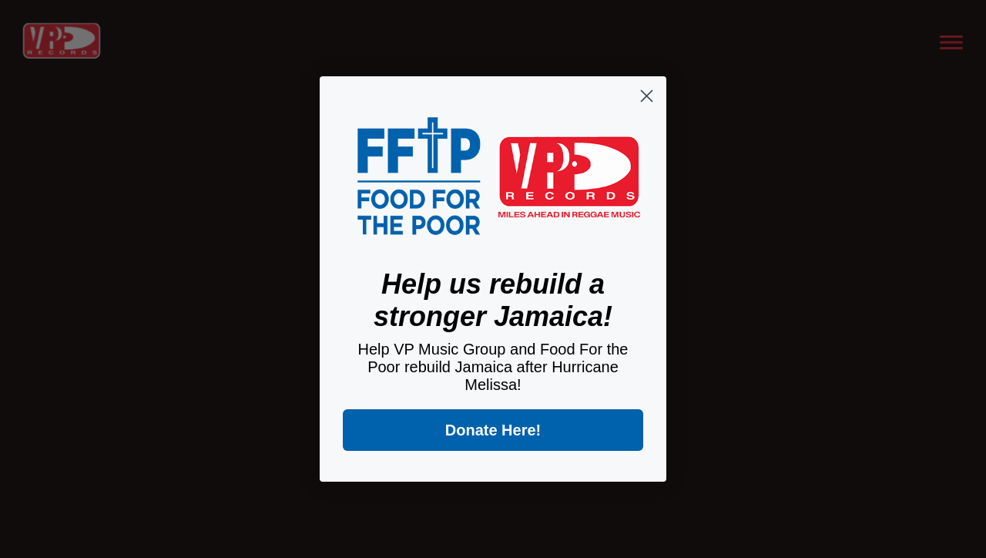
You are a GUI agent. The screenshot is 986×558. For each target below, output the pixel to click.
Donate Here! (493, 430)
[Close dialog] (646, 95)
